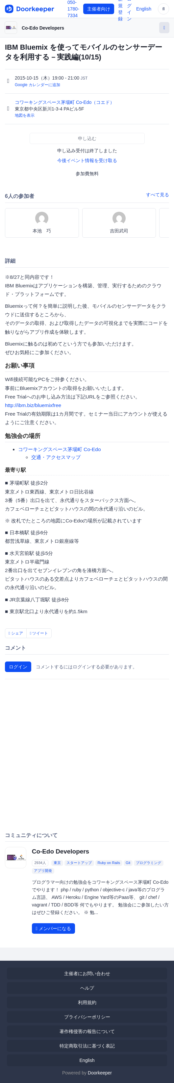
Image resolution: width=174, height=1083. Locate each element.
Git (128, 863)
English (143, 9)
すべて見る (157, 194)
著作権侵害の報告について (87, 1031)
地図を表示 (25, 115)
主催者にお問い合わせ (87, 973)
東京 (57, 863)
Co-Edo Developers (43, 28)
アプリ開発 (43, 871)
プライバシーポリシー (87, 1017)
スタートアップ (79, 863)
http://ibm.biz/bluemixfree (33, 405)
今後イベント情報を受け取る (87, 160)
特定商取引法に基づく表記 (87, 1045)
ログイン (18, 666)
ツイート (39, 633)
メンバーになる (53, 928)
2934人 (40, 863)
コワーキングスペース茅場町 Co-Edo (59, 449)
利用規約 (87, 1002)
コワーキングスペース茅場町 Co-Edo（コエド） (65, 102)
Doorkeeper (100, 1072)
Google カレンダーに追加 (37, 85)
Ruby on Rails (108, 863)
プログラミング (148, 863)
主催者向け (98, 9)
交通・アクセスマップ (56, 457)
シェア (16, 633)
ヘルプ (87, 988)
